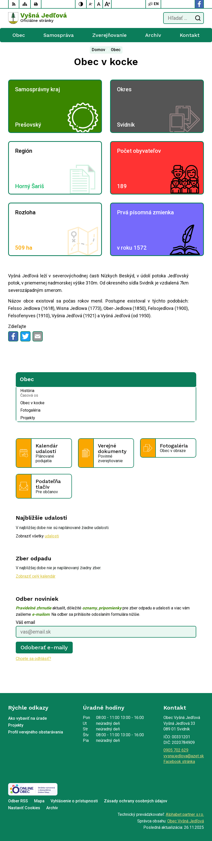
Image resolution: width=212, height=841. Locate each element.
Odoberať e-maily (44, 647)
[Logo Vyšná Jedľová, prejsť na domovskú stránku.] (37, 18)
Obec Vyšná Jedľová (185, 821)
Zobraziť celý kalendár (35, 576)
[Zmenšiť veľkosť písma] (91, 4)
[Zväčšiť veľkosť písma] (107, 4)
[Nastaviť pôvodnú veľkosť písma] (99, 4)
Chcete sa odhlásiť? (33, 658)
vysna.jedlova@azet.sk (183, 756)
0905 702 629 (175, 750)
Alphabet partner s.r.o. (185, 814)
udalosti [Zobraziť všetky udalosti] (52, 536)
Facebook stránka (179, 761)
